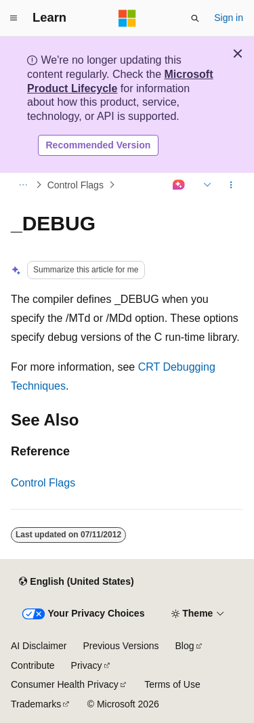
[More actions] (231, 185)
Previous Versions (120, 645)
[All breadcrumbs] (23, 185)
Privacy (86, 665)
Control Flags (75, 185)
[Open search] (195, 18)
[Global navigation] (13, 18)
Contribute (33, 665)
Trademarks (36, 704)
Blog (184, 645)
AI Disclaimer (38, 645)
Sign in (228, 17)
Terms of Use (172, 684)
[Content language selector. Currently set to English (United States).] (76, 581)
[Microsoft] (127, 18)
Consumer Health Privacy (65, 684)
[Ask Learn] (179, 185)
